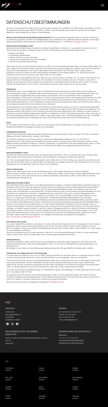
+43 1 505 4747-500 (75, 312)
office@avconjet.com (81, 41)
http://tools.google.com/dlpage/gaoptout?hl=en (23, 217)
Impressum (63, 335)
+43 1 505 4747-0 (70, 315)
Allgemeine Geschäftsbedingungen (71, 340)
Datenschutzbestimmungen (68, 338)
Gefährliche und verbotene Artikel (71, 343)
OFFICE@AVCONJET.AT (71, 320)
